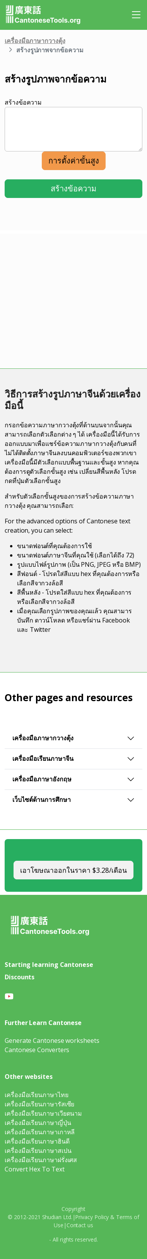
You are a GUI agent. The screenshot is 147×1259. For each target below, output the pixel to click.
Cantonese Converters (37, 1050)
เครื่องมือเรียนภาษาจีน (43, 758)
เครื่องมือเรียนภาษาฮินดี (37, 1141)
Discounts (19, 977)
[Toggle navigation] (136, 14)
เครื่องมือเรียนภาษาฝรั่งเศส (41, 1160)
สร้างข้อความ (23, 102)
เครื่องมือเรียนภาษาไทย (36, 1094)
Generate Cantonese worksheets (52, 1040)
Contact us (80, 1225)
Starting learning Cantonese (49, 964)
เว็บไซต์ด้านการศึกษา (41, 799)
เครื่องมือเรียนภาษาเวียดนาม (43, 1113)
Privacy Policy (92, 1217)
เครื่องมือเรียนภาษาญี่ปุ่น (38, 1122)
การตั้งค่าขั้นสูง (73, 160)
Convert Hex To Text (34, 1169)
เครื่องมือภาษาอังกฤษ (42, 779)
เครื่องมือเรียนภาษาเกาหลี (40, 1132)
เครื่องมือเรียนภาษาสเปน (38, 1150)
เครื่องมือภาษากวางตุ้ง (35, 40)
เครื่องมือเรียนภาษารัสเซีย (39, 1104)
